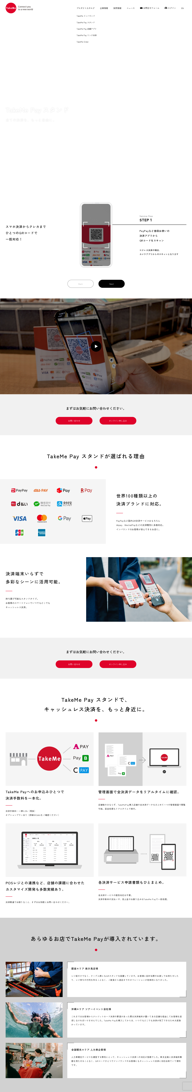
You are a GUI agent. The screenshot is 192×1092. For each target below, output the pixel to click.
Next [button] (111, 94)
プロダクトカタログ (86, 8)
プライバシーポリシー (56, 1085)
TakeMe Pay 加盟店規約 (13, 1085)
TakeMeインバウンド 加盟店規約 (34, 1085)
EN (182, 8)
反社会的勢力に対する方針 (131, 1085)
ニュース (131, 8)
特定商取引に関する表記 (86, 1085)
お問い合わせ (74, 231)
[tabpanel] (50, 586)
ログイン (172, 8)
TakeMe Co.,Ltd (169, 1085)
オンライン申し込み (118, 231)
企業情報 (104, 8)
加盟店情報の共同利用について (108, 1085)
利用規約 (71, 1085)
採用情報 (117, 8)
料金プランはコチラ (116, 972)
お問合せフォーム (151, 8)
